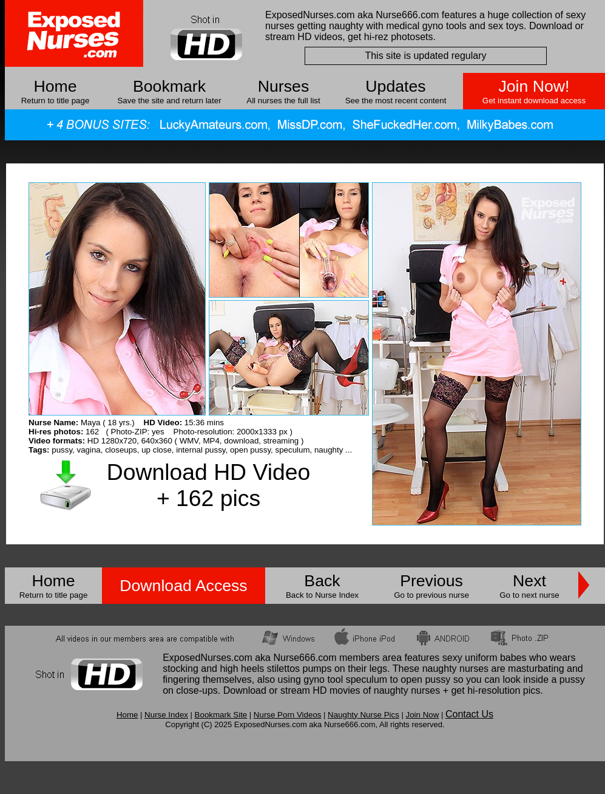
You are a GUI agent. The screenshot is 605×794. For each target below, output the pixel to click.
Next (529, 581)
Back (322, 581)
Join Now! (533, 86)
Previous (431, 581)
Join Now (422, 714)
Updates (395, 86)
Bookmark (169, 86)
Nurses (283, 86)
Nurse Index (166, 714)
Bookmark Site (221, 714)
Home (54, 86)
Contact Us (469, 714)
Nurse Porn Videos (288, 714)
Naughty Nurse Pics (363, 714)
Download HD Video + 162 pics (208, 485)
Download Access (183, 586)
